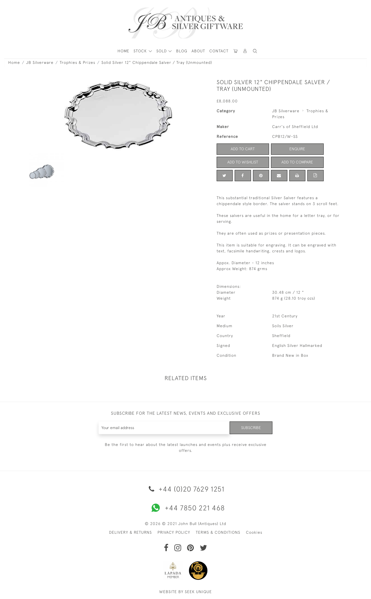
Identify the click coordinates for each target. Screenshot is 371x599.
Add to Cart (243, 149)
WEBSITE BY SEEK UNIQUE (185, 591)
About (198, 51)
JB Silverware (40, 62)
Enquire (297, 149)
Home (14, 62)
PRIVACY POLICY (173, 532)
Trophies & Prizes (77, 62)
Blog (181, 51)
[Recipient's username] (164, 427)
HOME (123, 51)
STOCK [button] (141, 51)
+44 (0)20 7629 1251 (186, 489)
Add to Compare (297, 162)
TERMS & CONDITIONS (218, 532)
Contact (218, 51)
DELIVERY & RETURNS (130, 532)
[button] (245, 51)
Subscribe (251, 427)
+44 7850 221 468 (185, 508)
